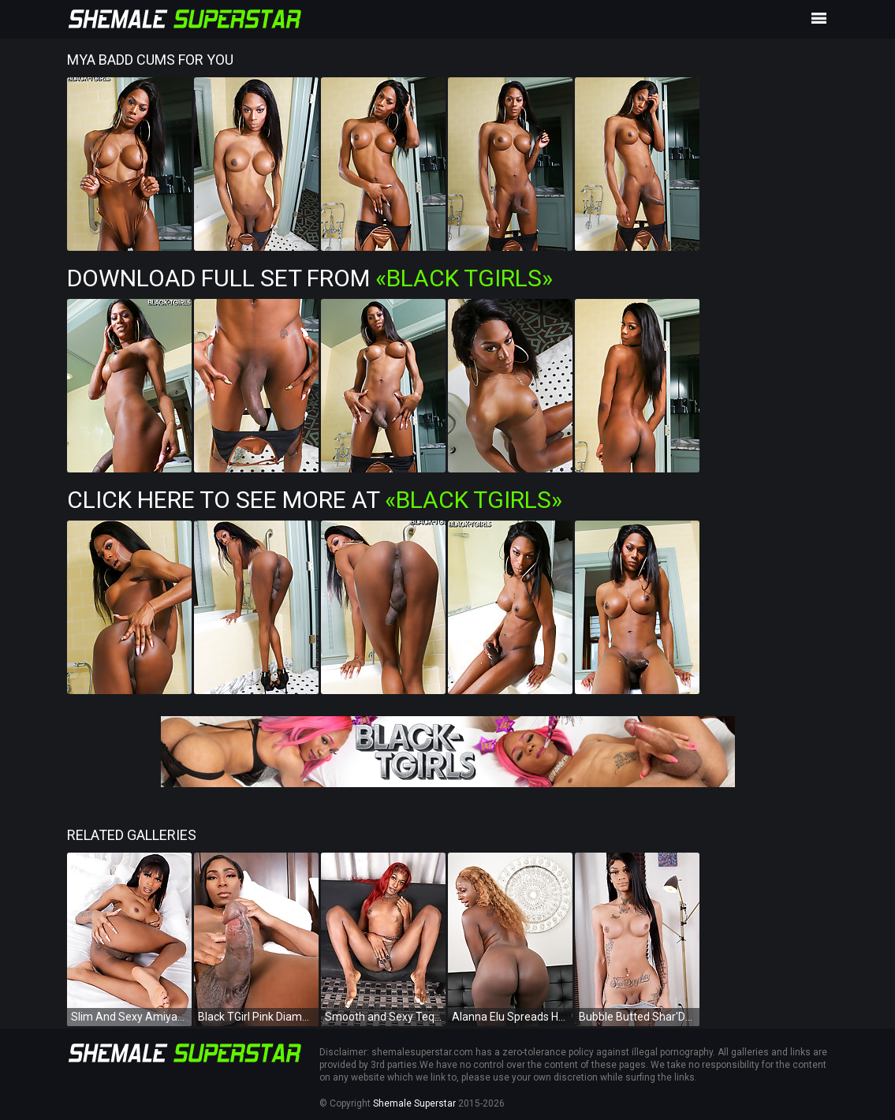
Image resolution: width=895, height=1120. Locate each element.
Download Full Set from (310, 278)
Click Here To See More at (314, 499)
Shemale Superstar (414, 1103)
